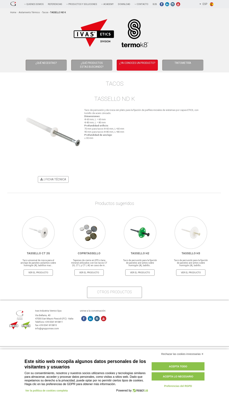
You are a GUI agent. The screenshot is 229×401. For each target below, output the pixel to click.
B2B (155, 4)
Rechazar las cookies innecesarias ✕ (182, 354)
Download (124, 4)
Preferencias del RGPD (178, 386)
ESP (207, 4)
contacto (141, 4)
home (13, 12)
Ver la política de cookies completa (46, 390)
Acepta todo (178, 366)
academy (107, 4)
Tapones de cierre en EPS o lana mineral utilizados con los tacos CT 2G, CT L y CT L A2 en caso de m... (89, 262)
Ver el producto (38, 272)
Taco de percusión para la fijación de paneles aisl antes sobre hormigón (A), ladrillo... (140, 262)
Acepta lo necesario (178, 376)
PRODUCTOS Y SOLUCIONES (81, 4)
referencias (55, 4)
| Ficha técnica (52, 179)
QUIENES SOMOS (34, 4)
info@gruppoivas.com (47, 328)
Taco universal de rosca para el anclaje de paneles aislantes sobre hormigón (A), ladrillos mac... (38, 262)
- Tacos (44, 12)
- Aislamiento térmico (28, 12)
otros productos (114, 291)
